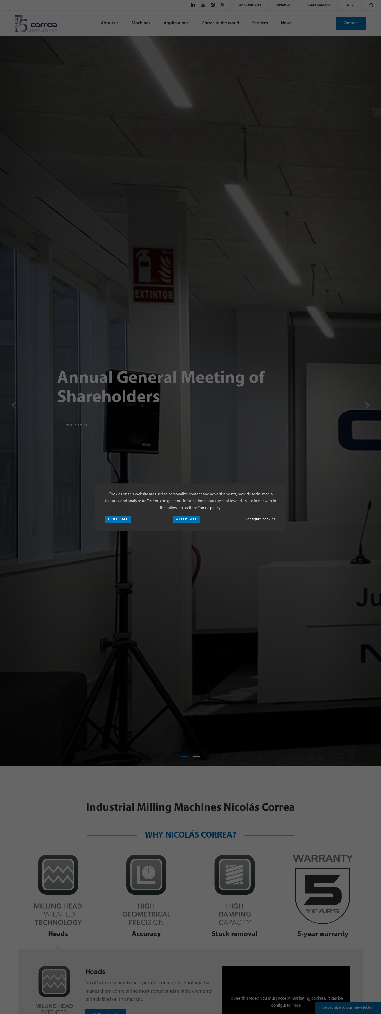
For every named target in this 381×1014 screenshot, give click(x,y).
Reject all (118, 519)
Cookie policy (208, 508)
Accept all (186, 519)
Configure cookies (260, 519)
